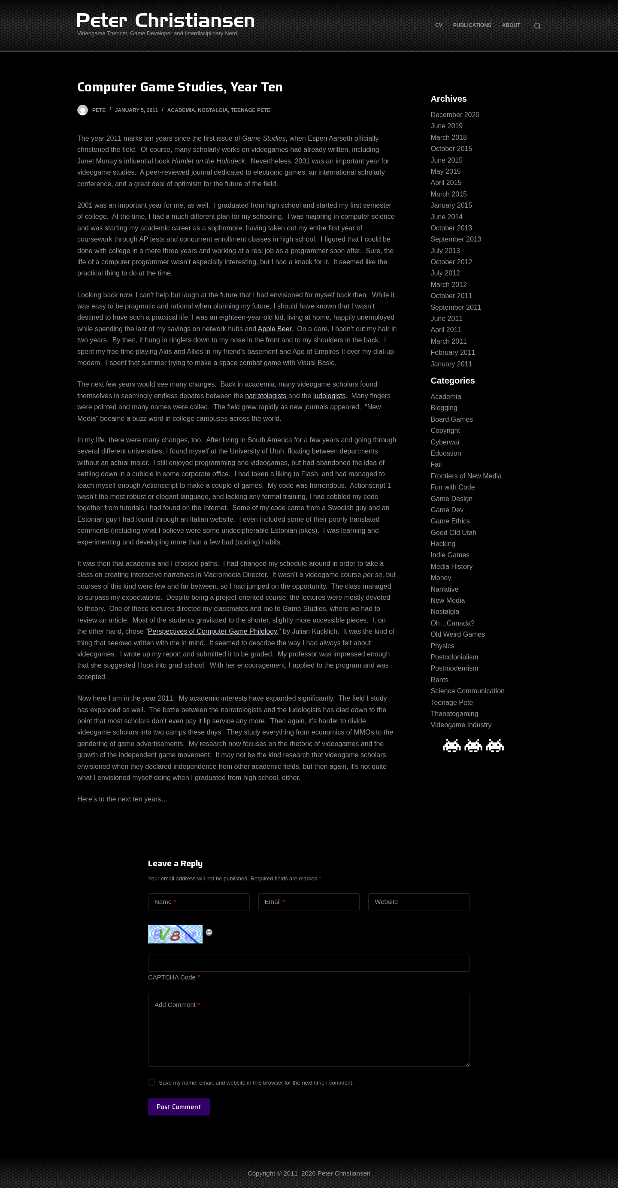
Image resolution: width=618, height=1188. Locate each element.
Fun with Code (452, 487)
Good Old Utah (453, 532)
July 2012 (445, 273)
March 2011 (448, 341)
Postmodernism (454, 668)
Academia (181, 110)
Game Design (451, 498)
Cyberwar (445, 442)
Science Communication (467, 691)
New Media (447, 600)
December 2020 (454, 114)
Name (165, 902)
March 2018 (448, 137)
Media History (451, 566)
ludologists (329, 395)
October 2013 (451, 228)
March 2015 (448, 194)
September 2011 (455, 307)
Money (440, 577)
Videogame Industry (460, 725)
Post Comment (179, 1107)
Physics (442, 646)
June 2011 (446, 318)
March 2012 (448, 284)
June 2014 (446, 217)
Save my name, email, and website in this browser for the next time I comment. (256, 1082)
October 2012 (451, 262)
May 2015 (445, 171)
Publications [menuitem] (472, 25)
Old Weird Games (457, 634)
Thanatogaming (454, 713)
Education (445, 453)
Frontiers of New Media (465, 476)
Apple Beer (274, 329)
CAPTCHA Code (172, 977)
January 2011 (451, 364)
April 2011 (445, 329)
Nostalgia (213, 110)
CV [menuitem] (438, 25)
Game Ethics (450, 521)
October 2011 (451, 295)
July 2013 (445, 250)
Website (386, 901)
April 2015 (445, 182)
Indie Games (450, 555)
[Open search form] (537, 26)
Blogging (443, 407)
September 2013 (455, 239)
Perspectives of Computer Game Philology (212, 631)
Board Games (451, 419)
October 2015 (451, 148)
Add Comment (177, 1005)
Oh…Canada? (452, 623)
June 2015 (446, 160)
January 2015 (451, 205)
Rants (439, 679)
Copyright (445, 430)
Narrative (444, 589)
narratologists (266, 395)
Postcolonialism (454, 657)
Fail (436, 464)
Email (275, 902)
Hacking (442, 543)
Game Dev (446, 510)
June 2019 (446, 126)
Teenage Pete (251, 110)
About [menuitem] (511, 25)
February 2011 (452, 352)
